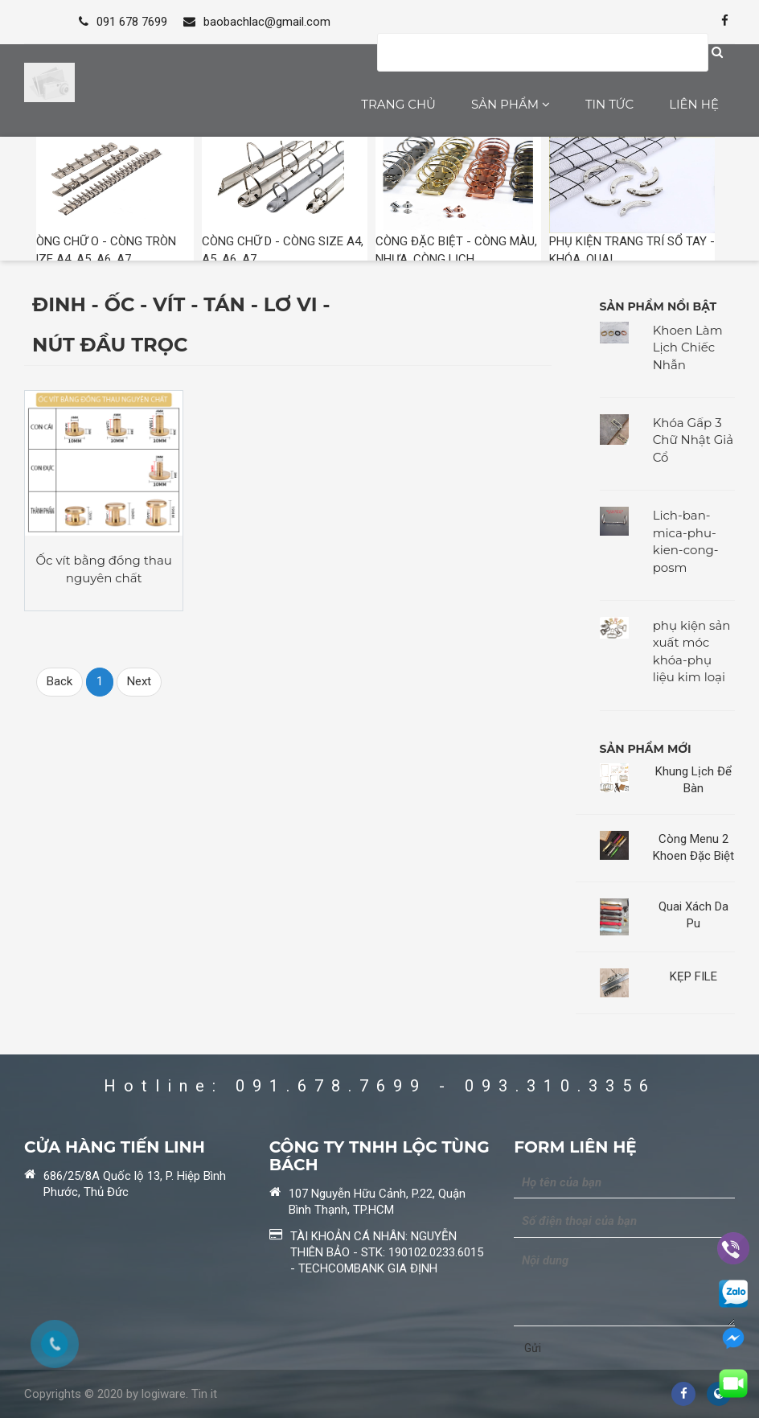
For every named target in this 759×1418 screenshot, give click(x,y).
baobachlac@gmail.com (256, 21)
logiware (164, 1394)
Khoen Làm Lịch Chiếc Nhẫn (688, 347)
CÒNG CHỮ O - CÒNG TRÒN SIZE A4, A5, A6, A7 (111, 201)
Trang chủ (398, 104)
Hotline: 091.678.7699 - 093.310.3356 (380, 1085)
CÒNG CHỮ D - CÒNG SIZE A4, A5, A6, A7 (284, 201)
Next (139, 681)
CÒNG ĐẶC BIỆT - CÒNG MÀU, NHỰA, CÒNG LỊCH (458, 201)
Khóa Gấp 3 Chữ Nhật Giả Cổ (693, 440)
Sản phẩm (510, 104)
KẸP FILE (693, 976)
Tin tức (609, 104)
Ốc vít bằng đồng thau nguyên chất (104, 569)
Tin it (204, 1394)
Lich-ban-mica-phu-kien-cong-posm (686, 541)
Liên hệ (694, 104)
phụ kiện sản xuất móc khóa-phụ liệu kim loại (692, 651)
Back (59, 681)
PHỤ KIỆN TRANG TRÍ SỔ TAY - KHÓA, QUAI (632, 201)
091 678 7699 (123, 21)
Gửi (532, 1348)
